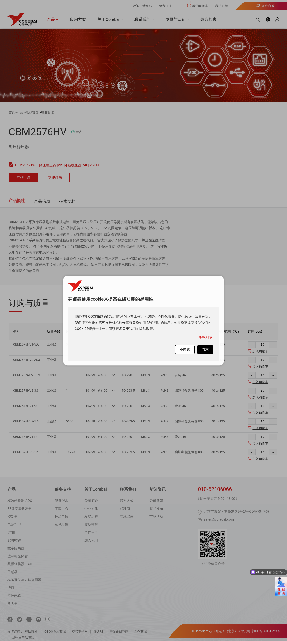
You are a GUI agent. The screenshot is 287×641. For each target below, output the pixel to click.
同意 (205, 349)
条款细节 (205, 337)
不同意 (185, 349)
